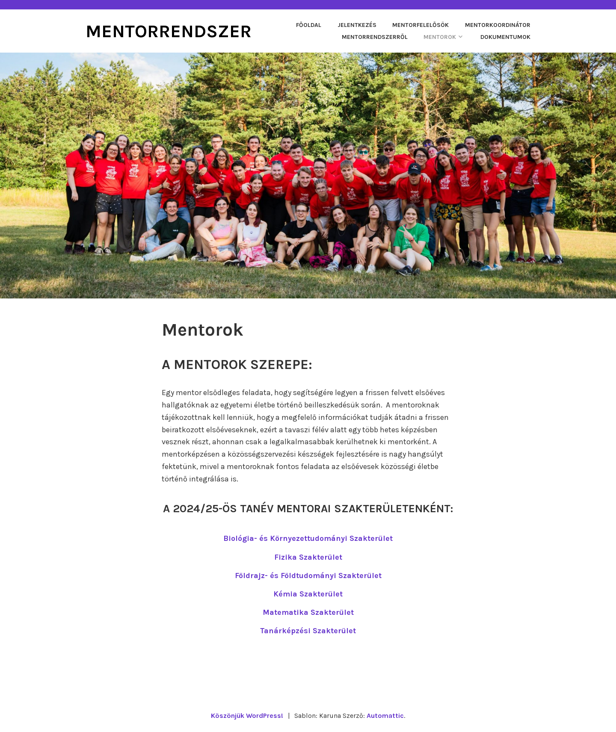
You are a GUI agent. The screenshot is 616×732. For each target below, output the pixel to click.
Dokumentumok (505, 37)
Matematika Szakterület (308, 612)
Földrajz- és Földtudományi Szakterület (308, 575)
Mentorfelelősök (420, 25)
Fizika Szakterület (308, 557)
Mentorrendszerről (375, 37)
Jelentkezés (357, 25)
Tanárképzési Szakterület (308, 630)
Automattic (385, 715)
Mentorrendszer (169, 31)
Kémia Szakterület (308, 594)
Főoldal (308, 25)
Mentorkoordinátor (497, 25)
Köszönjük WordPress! (247, 715)
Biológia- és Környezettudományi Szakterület (308, 538)
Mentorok (440, 37)
